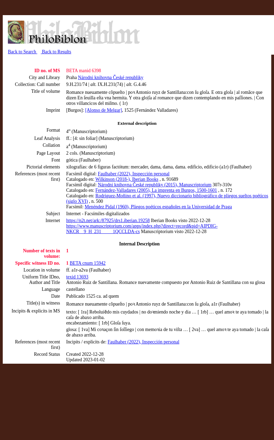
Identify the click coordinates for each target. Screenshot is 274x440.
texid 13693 (77, 276)
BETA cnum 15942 (88, 263)
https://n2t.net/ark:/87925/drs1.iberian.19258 (108, 220)
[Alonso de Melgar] (103, 110)
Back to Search (22, 51)
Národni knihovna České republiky (110, 77)
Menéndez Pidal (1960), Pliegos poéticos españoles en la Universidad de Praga (158, 206)
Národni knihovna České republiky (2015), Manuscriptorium (154, 184)
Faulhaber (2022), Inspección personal (133, 173)
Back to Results (56, 51)
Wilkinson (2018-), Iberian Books (126, 179)
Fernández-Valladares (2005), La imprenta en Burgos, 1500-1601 (156, 190)
